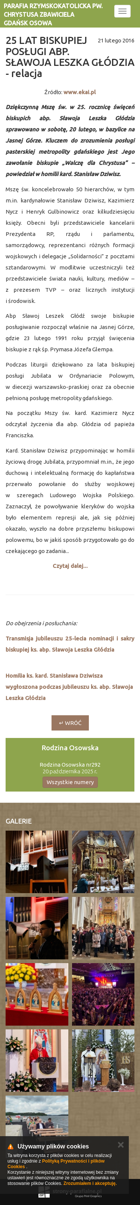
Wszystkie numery (70, 782)
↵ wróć (70, 723)
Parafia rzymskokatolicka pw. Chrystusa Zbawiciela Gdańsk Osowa (53, 14)
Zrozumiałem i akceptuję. (90, 1183)
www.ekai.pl (79, 92)
